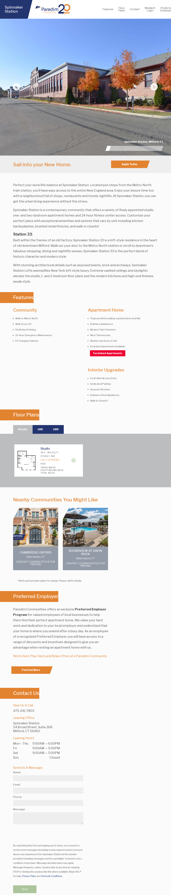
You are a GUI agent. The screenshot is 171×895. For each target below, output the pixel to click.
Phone (17, 797)
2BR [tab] (56, 429)
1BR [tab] (40, 429)
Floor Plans (121, 9)
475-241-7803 (23, 711)
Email (16, 785)
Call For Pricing (50, 460)
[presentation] (36, 833)
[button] (13, 87)
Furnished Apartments (107, 353)
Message (19, 809)
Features (108, 9)
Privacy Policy (29, 876)
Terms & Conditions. (52, 876)
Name (17, 772)
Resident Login (150, 9)
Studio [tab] (23, 429)
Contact (135, 9)
